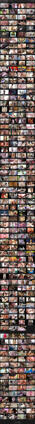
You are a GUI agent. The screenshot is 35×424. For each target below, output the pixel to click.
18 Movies (4, 0)
